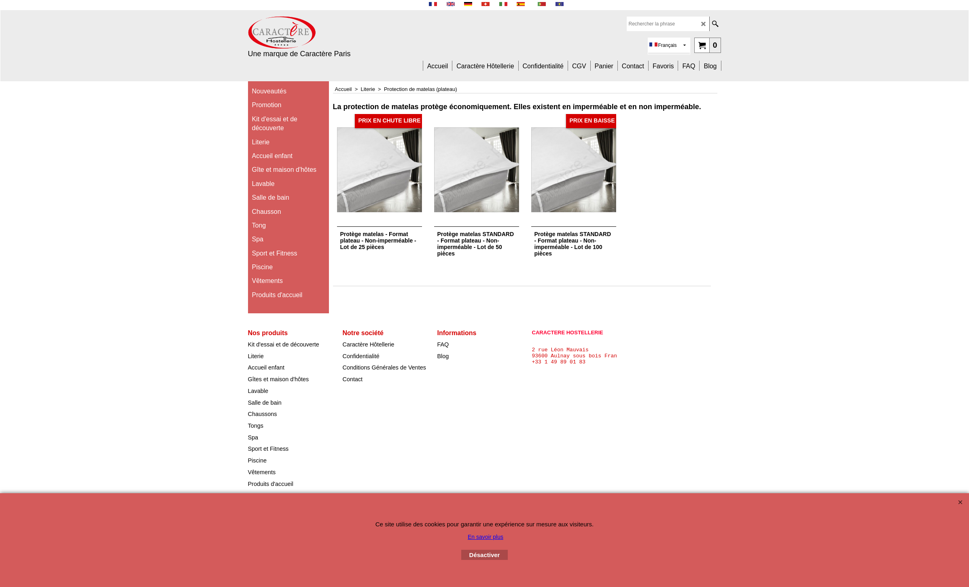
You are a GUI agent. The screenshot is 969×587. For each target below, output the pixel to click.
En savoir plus (485, 537)
